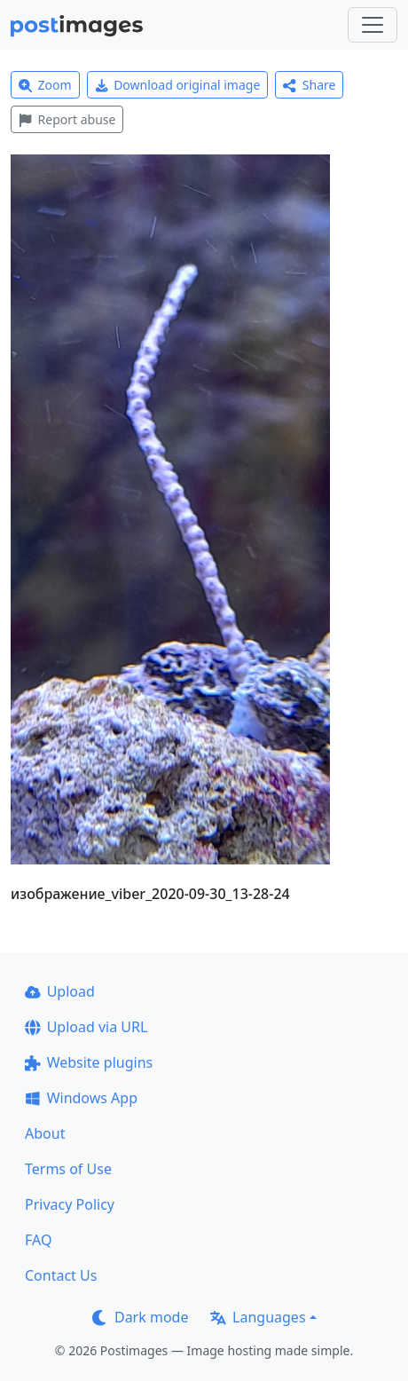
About (45, 1133)
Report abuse (67, 119)
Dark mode (140, 1317)
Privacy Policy (69, 1204)
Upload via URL (86, 1027)
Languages (257, 1317)
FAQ (38, 1240)
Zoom (45, 84)
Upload (60, 991)
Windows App (81, 1098)
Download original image (178, 84)
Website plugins (89, 1062)
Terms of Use (68, 1169)
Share (309, 84)
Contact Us (61, 1275)
